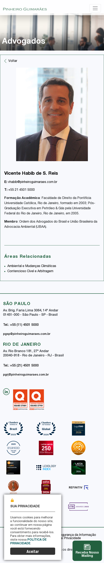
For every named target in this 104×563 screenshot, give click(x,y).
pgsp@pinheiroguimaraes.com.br (26, 334)
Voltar (12, 61)
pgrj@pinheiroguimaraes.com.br (26, 374)
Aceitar (33, 552)
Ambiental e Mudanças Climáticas (31, 266)
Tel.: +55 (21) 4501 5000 (21, 366)
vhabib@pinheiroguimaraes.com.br (30, 182)
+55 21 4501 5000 (19, 190)
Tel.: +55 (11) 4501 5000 (21, 325)
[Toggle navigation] (95, 8)
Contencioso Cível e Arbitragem (30, 271)
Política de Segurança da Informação (69, 535)
